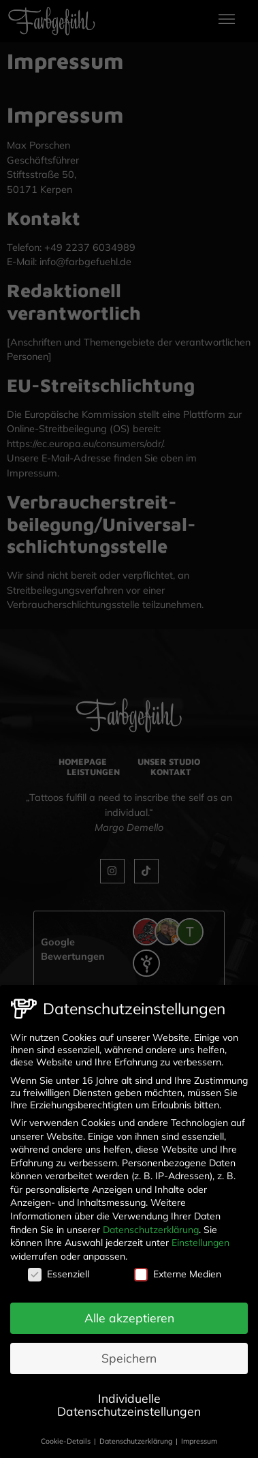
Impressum (199, 1436)
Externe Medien (177, 1269)
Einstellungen (200, 1238)
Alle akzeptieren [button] (129, 1312)
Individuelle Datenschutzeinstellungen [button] (129, 1400)
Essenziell (58, 1269)
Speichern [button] (129, 1353)
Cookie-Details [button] (67, 1436)
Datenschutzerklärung (151, 1224)
